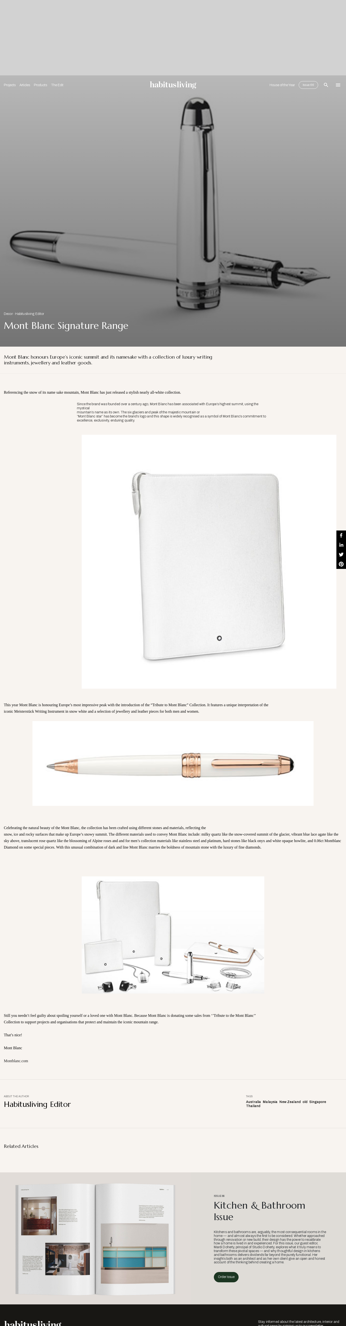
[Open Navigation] (338, 85)
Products (40, 85)
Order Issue (226, 1277)
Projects (10, 85)
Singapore (317, 1102)
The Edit (57, 85)
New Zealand (290, 1102)
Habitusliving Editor (29, 314)
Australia (253, 1102)
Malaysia (270, 1102)
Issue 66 (308, 85)
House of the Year (282, 85)
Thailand (253, 1106)
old (305, 1102)
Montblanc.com (16, 1061)
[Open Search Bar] (326, 85)
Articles (24, 85)
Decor (8, 314)
